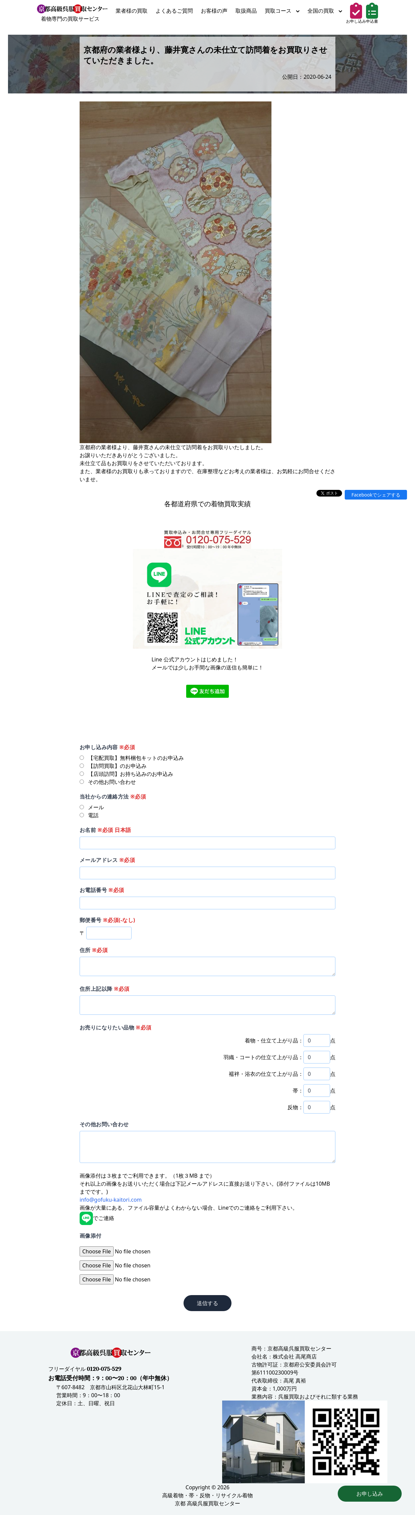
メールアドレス (107, 860)
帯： (298, 1090)
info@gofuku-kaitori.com (111, 1199)
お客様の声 (214, 10)
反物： (295, 1107)
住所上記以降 (105, 988)
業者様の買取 (132, 10)
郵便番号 (107, 920)
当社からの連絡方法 (113, 796)
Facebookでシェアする (375, 495)
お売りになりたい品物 (115, 1027)
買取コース (282, 10)
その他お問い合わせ (104, 1124)
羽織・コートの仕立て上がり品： (263, 1057)
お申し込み (369, 1493)
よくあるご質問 (174, 10)
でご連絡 (97, 1218)
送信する (207, 1303)
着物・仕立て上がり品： (274, 1040)
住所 (94, 950)
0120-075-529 (104, 1369)
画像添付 (91, 1235)
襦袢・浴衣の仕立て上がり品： (266, 1074)
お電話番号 (102, 890)
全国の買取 (324, 10)
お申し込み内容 (107, 747)
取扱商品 (246, 10)
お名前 (105, 830)
